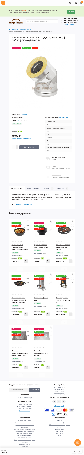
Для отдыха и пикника (24, 436)
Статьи (59, 419)
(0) (18, 119)
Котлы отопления (24, 443)
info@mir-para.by (59, 404)
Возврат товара (59, 428)
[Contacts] (75, 3)
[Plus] (17, 145)
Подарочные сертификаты (59, 421)
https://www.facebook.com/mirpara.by (54, 400)
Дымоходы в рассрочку (23, 203)
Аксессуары (24, 441)
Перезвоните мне (24, 409)
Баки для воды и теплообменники (24, 428)
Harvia (24, 9)
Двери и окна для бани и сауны (24, 430)
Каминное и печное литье (24, 434)
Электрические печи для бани (24, 421)
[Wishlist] (28, 224)
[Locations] (70, 3)
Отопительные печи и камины (25, 423)
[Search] (28, 20)
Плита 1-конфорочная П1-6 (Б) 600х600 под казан (20, 352)
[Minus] (17, 147)
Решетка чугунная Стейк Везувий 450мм (63, 246)
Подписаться (35, 388)
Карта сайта (59, 430)
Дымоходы (15, 28)
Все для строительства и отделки (24, 438)
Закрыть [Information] (71, 10)
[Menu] (3, 3)
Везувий (24, 113)
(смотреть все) (63, 116)
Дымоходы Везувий (26, 28)
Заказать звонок (69, 23)
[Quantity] (14, 146)
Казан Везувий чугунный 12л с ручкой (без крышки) (20, 246)
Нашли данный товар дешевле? (21, 137)
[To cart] (26, 260)
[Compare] (28, 228)
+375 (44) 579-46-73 (71, 19)
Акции (59, 434)
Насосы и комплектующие (25, 447)
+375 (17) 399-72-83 (70, 21)
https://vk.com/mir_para (64, 400)
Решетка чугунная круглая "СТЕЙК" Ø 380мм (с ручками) (19, 299)
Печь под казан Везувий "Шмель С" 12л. (63, 299)
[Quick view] (28, 220)
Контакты (59, 426)
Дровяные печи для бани (24, 419)
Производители (59, 432)
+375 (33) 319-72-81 (70, 17)
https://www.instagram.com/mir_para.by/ (59, 400)
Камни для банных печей (24, 432)
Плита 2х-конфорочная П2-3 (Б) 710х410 (41, 352)
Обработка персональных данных (59, 423)
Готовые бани (25, 445)
